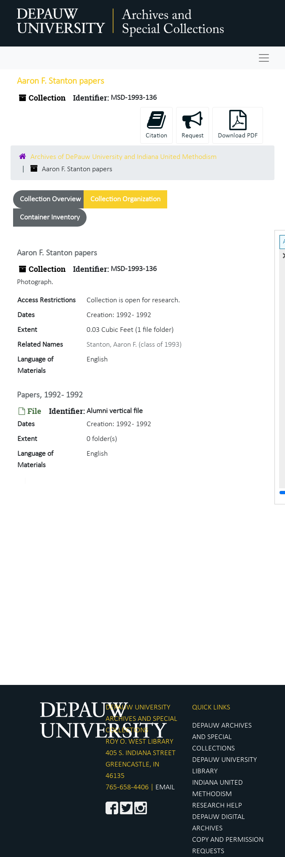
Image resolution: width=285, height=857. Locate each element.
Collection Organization (125, 199)
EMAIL (165, 787)
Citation (156, 124)
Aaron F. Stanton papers (57, 253)
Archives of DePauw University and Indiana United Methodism (123, 157)
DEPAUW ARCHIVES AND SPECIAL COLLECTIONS (222, 737)
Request (193, 124)
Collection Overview (50, 199)
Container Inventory (50, 218)
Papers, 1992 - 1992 (50, 395)
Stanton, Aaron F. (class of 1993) (134, 345)
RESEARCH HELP (217, 806)
